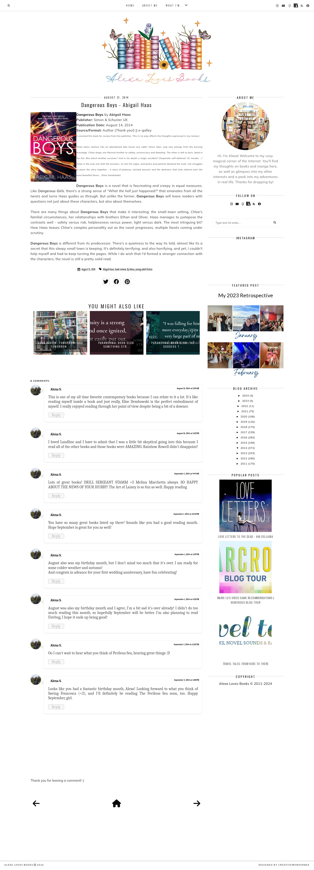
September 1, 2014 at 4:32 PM (186, 599)
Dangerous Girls (51, 191)
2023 (246, 400)
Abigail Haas (108, 269)
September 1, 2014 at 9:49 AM (186, 474)
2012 (244, 458)
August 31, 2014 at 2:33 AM (188, 388)
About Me (150, 5)
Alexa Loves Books (18, 864)
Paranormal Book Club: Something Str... (116, 344)
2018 (244, 427)
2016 (244, 437)
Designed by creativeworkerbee (284, 864)
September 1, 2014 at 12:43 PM (186, 514)
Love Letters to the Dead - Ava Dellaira (245, 536)
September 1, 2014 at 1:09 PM (186, 554)
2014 (244, 448)
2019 (244, 421)
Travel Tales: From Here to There (246, 663)
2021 (245, 411)
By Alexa (131, 269)
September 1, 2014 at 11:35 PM (186, 644)
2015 (244, 442)
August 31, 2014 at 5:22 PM (188, 433)
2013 (244, 453)
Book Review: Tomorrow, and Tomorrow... (60, 344)
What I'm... (175, 5)
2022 (245, 406)
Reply (56, 415)
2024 (246, 395)
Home (130, 5)
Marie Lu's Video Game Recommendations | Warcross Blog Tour (245, 600)
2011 (244, 463)
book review (120, 269)
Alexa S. (55, 389)
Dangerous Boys (89, 115)
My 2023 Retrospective (245, 295)
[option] (60, 333)
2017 (244, 432)
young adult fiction (143, 269)
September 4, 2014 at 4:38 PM (186, 680)
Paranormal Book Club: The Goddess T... (173, 344)
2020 (244, 416)
